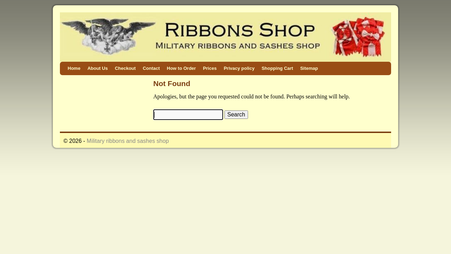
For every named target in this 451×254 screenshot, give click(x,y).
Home (74, 68)
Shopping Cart (277, 68)
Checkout (125, 68)
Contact (151, 68)
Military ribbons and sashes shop (128, 141)
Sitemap (309, 68)
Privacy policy (239, 68)
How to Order (181, 68)
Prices (210, 68)
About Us (97, 68)
